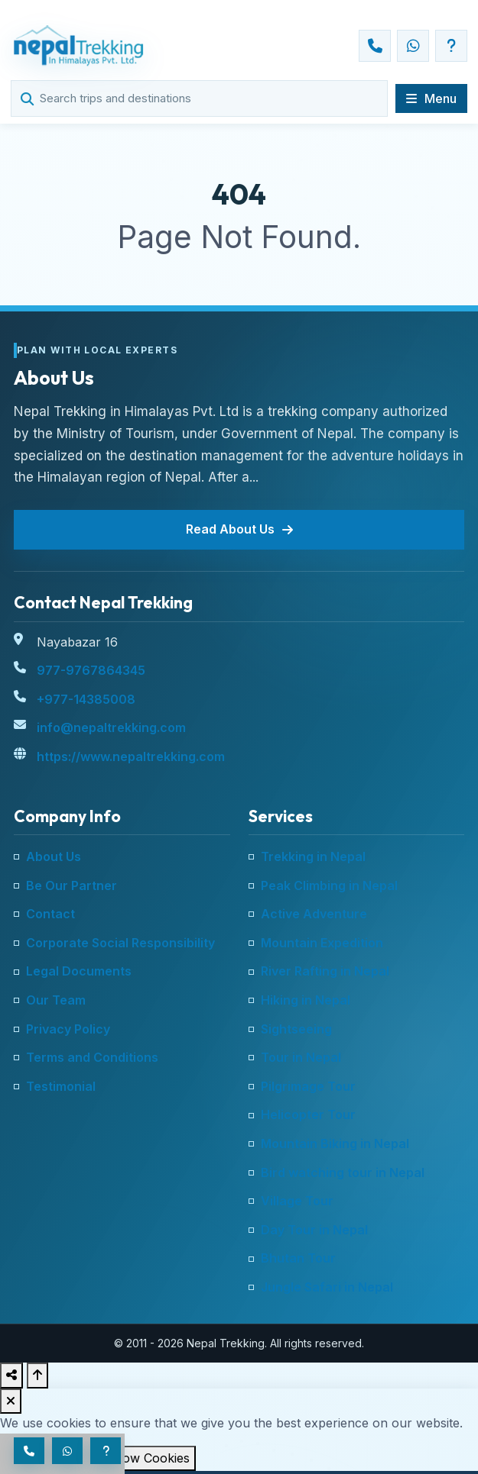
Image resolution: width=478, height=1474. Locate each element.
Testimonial (61, 1086)
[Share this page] (11, 1376)
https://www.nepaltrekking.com (131, 756)
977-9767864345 (91, 670)
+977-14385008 (86, 699)
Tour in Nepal (301, 1057)
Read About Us (239, 529)
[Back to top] (37, 1376)
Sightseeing (296, 1029)
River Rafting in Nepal (325, 971)
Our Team (56, 1000)
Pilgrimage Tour (308, 1086)
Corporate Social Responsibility (120, 942)
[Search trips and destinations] (207, 98)
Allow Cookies (148, 1458)
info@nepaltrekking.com (111, 727)
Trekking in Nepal (313, 856)
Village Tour (297, 1200)
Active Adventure (314, 913)
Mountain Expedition (322, 942)
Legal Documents (79, 971)
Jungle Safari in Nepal (327, 1287)
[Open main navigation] (431, 98)
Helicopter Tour (308, 1114)
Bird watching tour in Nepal (342, 1172)
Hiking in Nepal (305, 1000)
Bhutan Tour (298, 1258)
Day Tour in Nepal (314, 1229)
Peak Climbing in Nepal (329, 885)
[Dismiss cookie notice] (10, 1401)
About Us (53, 856)
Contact (50, 913)
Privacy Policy (68, 1029)
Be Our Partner (71, 885)
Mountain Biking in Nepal (335, 1143)
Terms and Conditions (92, 1057)
